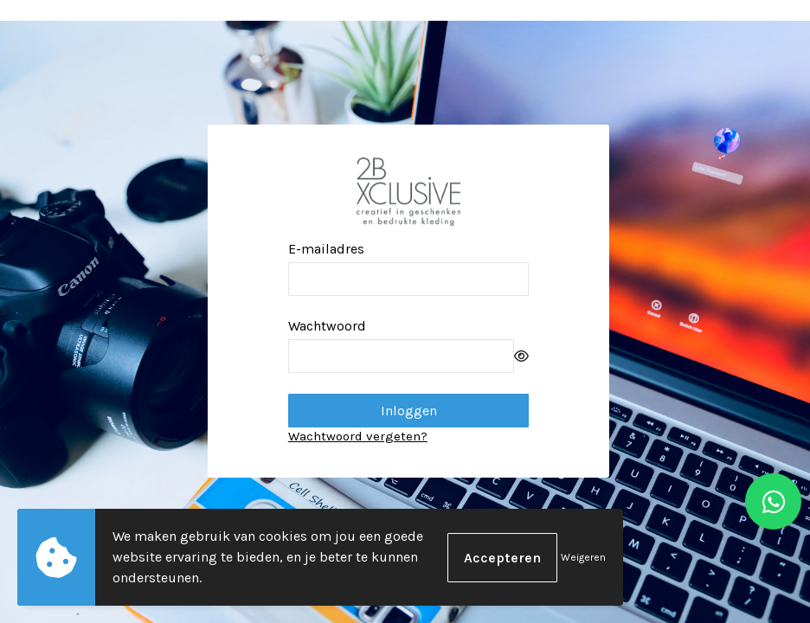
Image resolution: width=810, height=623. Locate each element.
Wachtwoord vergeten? (358, 436)
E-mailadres (326, 249)
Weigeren (583, 557)
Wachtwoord (327, 326)
